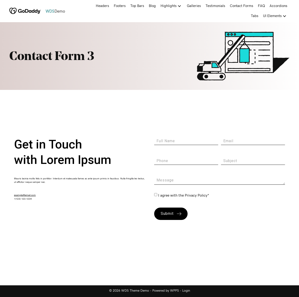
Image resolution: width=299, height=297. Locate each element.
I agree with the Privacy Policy (182, 195)
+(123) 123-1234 (23, 199)
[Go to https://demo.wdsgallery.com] (44, 11)
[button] (179, 6)
